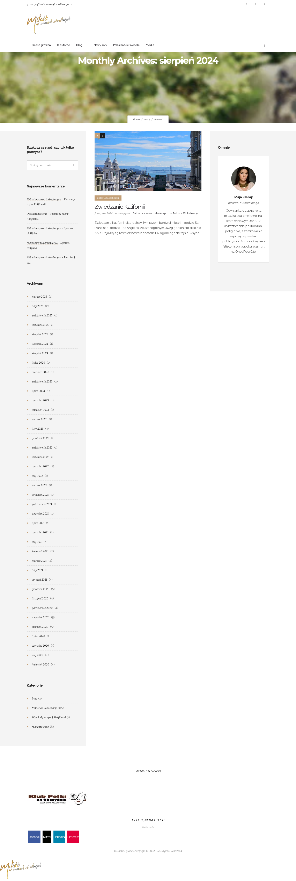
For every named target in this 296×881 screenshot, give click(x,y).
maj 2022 (37, 476)
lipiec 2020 (38, 636)
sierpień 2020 (40, 627)
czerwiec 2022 (40, 466)
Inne (34, 698)
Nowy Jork (100, 45)
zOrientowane (40, 727)
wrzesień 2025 (40, 325)
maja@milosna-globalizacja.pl (51, 4)
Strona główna (41, 45)
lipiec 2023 (38, 391)
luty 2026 (37, 306)
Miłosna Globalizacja (44, 708)
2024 (147, 119)
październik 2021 (42, 504)
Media (150, 45)
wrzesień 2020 (40, 617)
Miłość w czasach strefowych (151, 213)
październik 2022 (42, 447)
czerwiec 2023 (40, 400)
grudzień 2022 (40, 438)
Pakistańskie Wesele (126, 45)
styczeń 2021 (39, 579)
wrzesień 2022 (40, 457)
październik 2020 (42, 608)
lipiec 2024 (38, 362)
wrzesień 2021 (40, 513)
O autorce (63, 45)
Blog (79, 45)
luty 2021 (37, 570)
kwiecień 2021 (40, 551)
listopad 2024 (40, 344)
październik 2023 (42, 381)
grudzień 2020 (40, 589)
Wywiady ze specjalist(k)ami (49, 717)
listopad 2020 (40, 598)
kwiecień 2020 (40, 664)
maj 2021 (37, 542)
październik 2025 (42, 315)
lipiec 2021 (38, 523)
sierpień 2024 (40, 353)
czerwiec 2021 (40, 532)
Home (136, 119)
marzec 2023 (39, 419)
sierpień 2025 (40, 334)
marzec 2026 (39, 296)
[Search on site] (52, 165)
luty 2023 (37, 428)
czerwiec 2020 (40, 645)
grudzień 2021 (40, 494)
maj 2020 (37, 655)
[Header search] (264, 45)
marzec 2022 (39, 485)
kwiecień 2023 (40, 410)
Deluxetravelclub (37, 214)
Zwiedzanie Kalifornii (120, 206)
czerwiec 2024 (40, 372)
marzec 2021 (39, 561)
